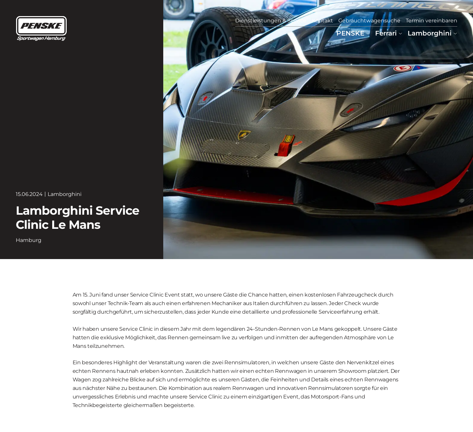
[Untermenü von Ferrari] (400, 33)
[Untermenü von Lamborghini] (455, 33)
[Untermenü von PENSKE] (368, 33)
